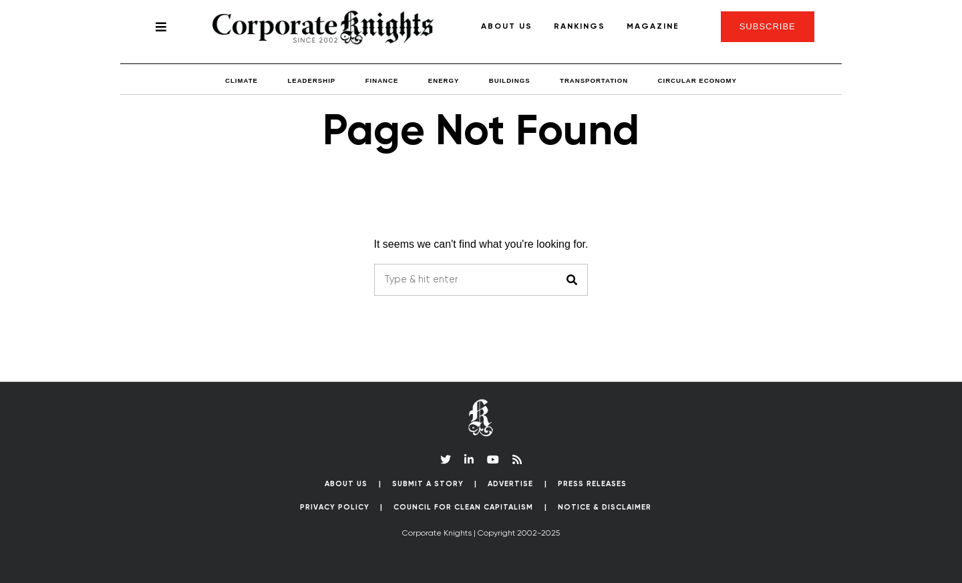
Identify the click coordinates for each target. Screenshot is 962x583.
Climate (241, 80)
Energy (444, 80)
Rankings (579, 27)
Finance (382, 80)
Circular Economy (697, 80)
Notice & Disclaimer (604, 507)
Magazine (653, 27)
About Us (506, 27)
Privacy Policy (334, 507)
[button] (572, 280)
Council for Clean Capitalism (463, 507)
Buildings (509, 80)
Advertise (510, 484)
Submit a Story (428, 484)
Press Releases (592, 484)
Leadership (311, 80)
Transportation (594, 80)
